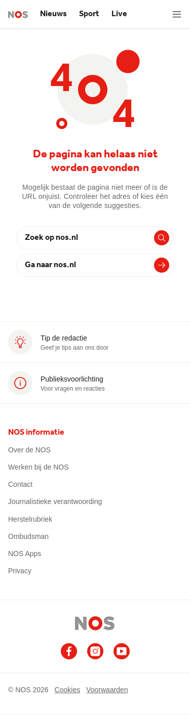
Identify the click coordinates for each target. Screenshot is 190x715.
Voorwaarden (107, 690)
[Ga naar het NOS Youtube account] (121, 651)
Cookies (68, 690)
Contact (20, 484)
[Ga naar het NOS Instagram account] (95, 651)
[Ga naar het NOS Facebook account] (69, 651)
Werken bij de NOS (38, 467)
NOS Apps (24, 554)
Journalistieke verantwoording (55, 501)
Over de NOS (29, 450)
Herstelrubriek (30, 519)
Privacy (19, 571)
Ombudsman (28, 536)
